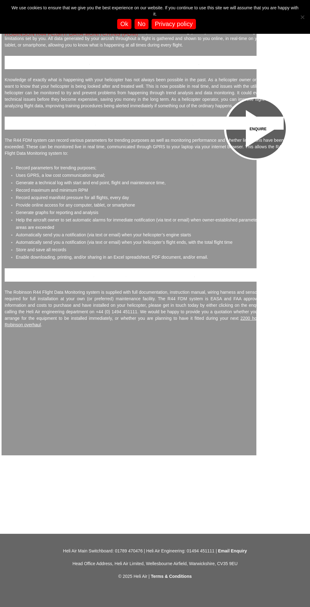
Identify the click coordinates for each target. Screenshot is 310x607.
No (142, 23)
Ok (124, 23)
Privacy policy (174, 23)
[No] (302, 17)
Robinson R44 (110, 274)
